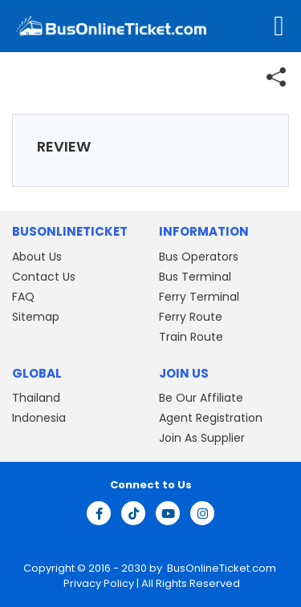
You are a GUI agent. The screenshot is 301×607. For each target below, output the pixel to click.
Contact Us (43, 277)
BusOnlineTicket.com (222, 568)
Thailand (36, 398)
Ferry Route (190, 317)
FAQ (23, 297)
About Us (37, 257)
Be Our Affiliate (201, 398)
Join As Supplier (202, 438)
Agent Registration (210, 418)
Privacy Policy (97, 583)
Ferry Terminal (199, 297)
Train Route (191, 337)
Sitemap (35, 317)
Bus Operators (198, 257)
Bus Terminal (195, 277)
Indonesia (39, 418)
